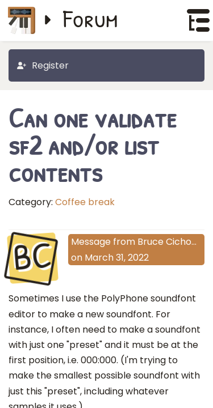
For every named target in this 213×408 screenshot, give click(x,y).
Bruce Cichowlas (174, 241)
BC (32, 257)
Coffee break (85, 202)
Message (91, 241)
